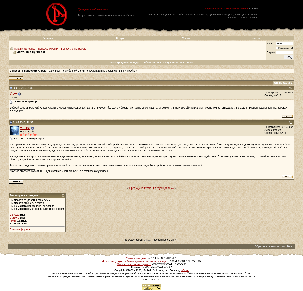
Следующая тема (163, 188)
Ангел (25, 128)
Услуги (186, 38)
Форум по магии (214, 8)
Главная (48, 38)
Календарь (133, 62)
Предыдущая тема (140, 188)
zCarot (185, 270)
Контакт (257, 38)
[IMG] (13, 220)
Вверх (291, 246)
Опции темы (282, 82)
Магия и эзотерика (24, 48)
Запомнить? (284, 48)
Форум (120, 38)
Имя (269, 43)
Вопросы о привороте (73, 48)
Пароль (271, 52)
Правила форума (20, 229)
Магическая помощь (237, 8)
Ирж (13, 93)
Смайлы (14, 217)
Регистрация (118, 62)
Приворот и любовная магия (94, 9)
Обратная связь (265, 246)
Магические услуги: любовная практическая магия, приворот (135, 261)
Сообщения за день (172, 62)
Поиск (189, 62)
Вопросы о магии (48, 48)
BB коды (15, 214)
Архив (281, 246)
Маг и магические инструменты (134, 264)
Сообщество (150, 62)
